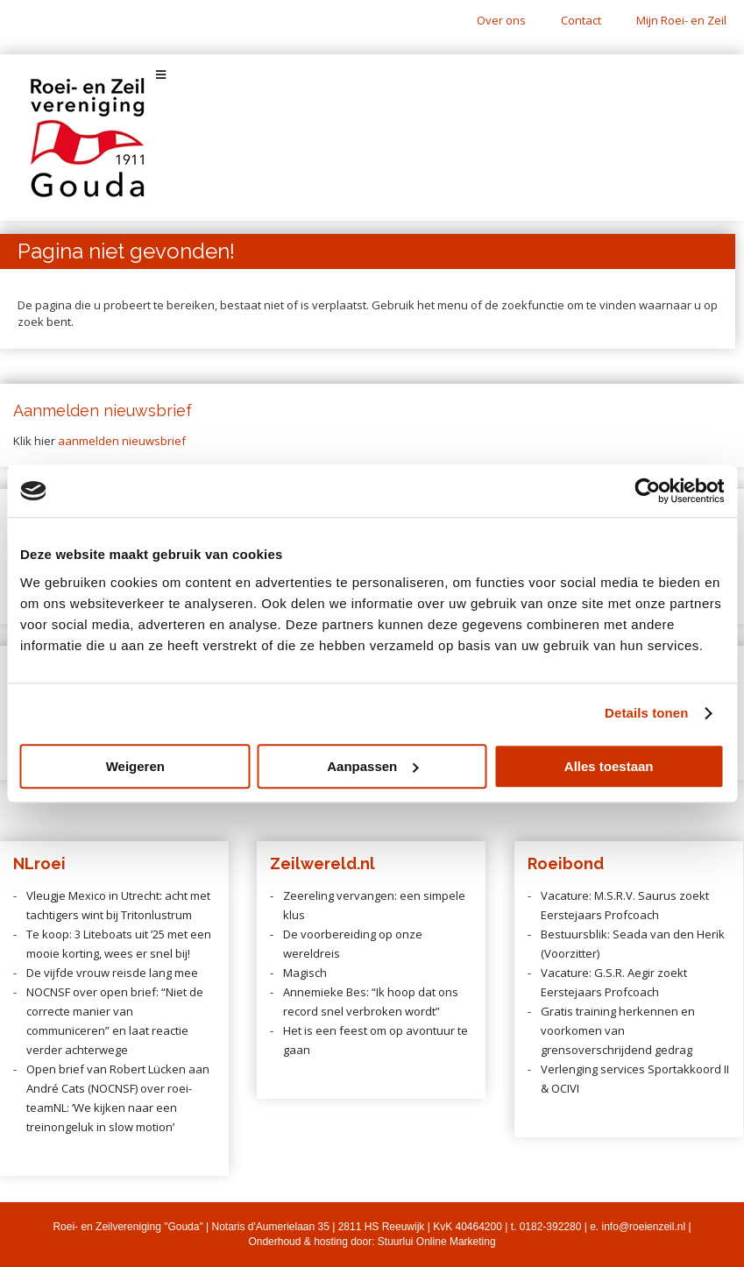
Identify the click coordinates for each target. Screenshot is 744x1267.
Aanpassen (372, 766)
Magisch (305, 972)
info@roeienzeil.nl (644, 1227)
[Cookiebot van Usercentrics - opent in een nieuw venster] (647, 491)
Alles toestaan (609, 766)
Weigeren (135, 766)
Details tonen (646, 712)
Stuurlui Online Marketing (437, 1241)
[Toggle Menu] (372, 75)
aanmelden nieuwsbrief (122, 441)
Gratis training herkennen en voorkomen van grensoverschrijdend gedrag (618, 1030)
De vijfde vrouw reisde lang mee (112, 972)
